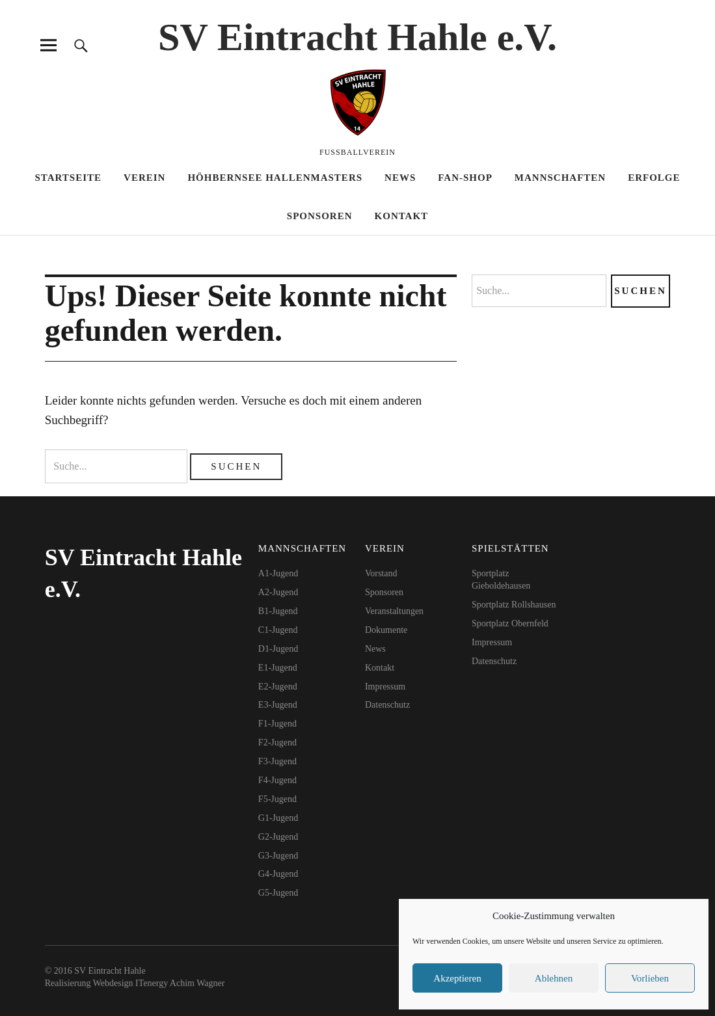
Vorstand (381, 573)
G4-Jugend (278, 874)
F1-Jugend (277, 724)
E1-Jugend (277, 668)
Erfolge (654, 177)
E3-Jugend (277, 705)
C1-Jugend (278, 630)
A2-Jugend (278, 592)
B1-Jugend (278, 611)
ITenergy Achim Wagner (179, 983)
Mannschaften (560, 177)
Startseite (67, 177)
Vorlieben (650, 978)
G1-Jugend (278, 818)
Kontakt (402, 216)
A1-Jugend (278, 573)
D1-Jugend (278, 649)
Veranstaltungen (394, 611)
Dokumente (386, 630)
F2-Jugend (277, 742)
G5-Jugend (278, 893)
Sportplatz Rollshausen (514, 604)
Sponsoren (320, 216)
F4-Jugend (277, 780)
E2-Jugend (277, 686)
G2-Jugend (278, 837)
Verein (144, 177)
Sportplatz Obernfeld (510, 623)
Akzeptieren (457, 978)
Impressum (385, 686)
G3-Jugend (278, 856)
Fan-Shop (465, 177)
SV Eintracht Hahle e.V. (357, 37)
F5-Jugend (277, 799)
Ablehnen (554, 978)
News (400, 177)
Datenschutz (387, 705)
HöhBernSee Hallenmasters (274, 177)
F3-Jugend (277, 761)
